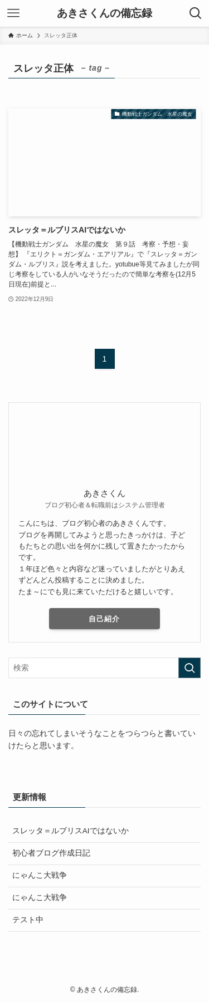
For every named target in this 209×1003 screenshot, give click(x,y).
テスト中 (27, 920)
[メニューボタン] (13, 13)
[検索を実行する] (189, 668)
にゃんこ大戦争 (43, 875)
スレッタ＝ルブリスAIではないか (70, 831)
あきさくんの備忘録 (104, 13)
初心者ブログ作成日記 (51, 853)
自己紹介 (104, 619)
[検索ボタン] (195, 13)
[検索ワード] (104, 668)
